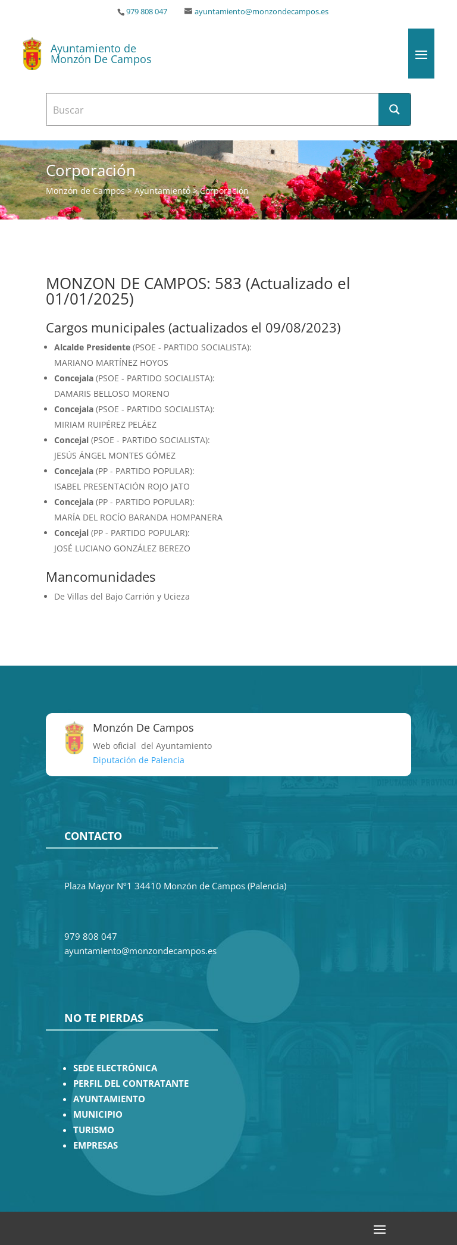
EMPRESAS (95, 1145)
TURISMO (93, 1130)
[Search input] (213, 109)
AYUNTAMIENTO (109, 1099)
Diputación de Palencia (138, 760)
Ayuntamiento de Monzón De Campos (101, 53)
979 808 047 (146, 12)
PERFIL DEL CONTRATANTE (131, 1083)
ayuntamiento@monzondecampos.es (261, 12)
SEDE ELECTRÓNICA (115, 1068)
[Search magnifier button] (394, 109)
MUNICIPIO (98, 1114)
